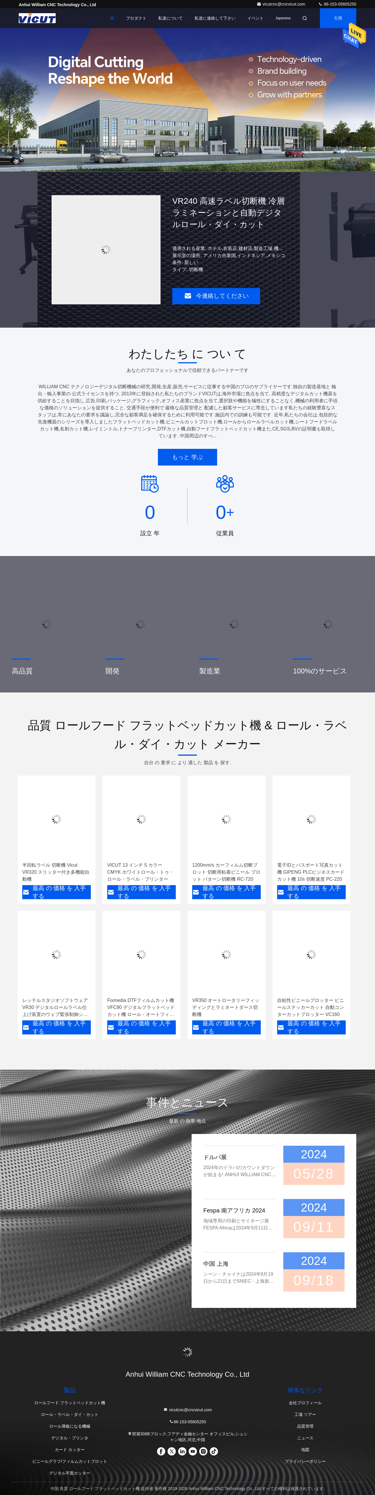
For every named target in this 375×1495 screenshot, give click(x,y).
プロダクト (136, 18)
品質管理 (305, 1426)
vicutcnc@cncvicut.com (281, 4)
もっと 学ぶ (187, 457)
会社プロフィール (305, 1402)
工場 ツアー (305, 1414)
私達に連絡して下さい (215, 18)
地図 (305, 1449)
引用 (338, 18)
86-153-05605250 (337, 4)
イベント (255, 18)
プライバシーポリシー (305, 1461)
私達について (170, 18)
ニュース (305, 1438)
